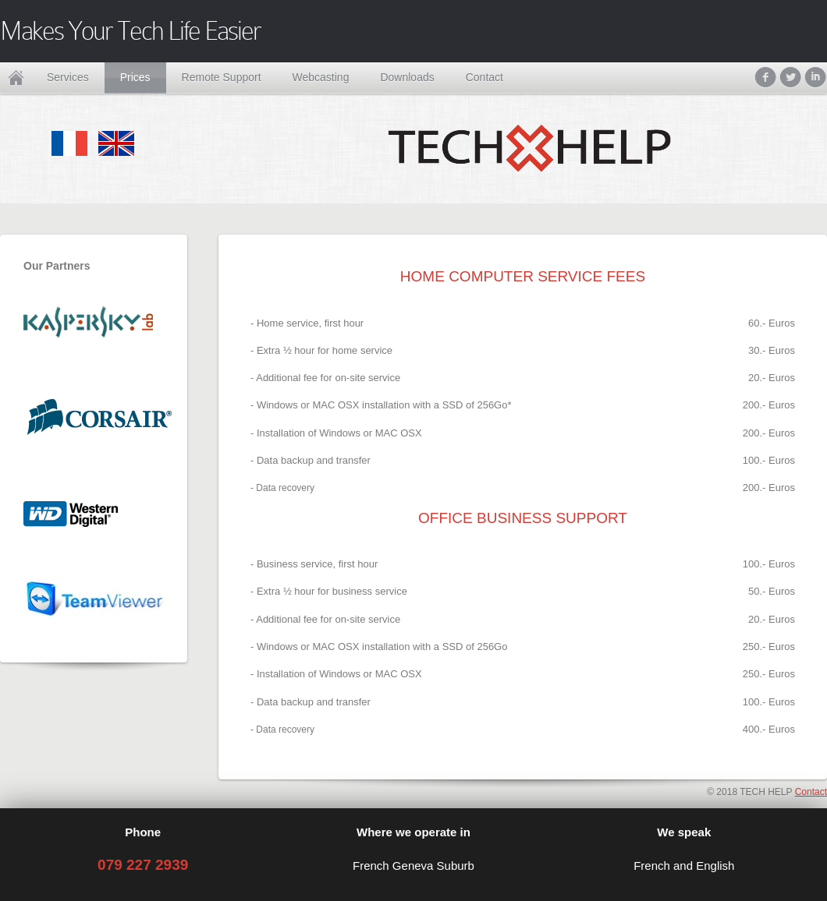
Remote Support (221, 77)
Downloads (407, 77)
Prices (135, 77)
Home (15, 78)
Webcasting (321, 77)
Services (68, 77)
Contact (484, 77)
